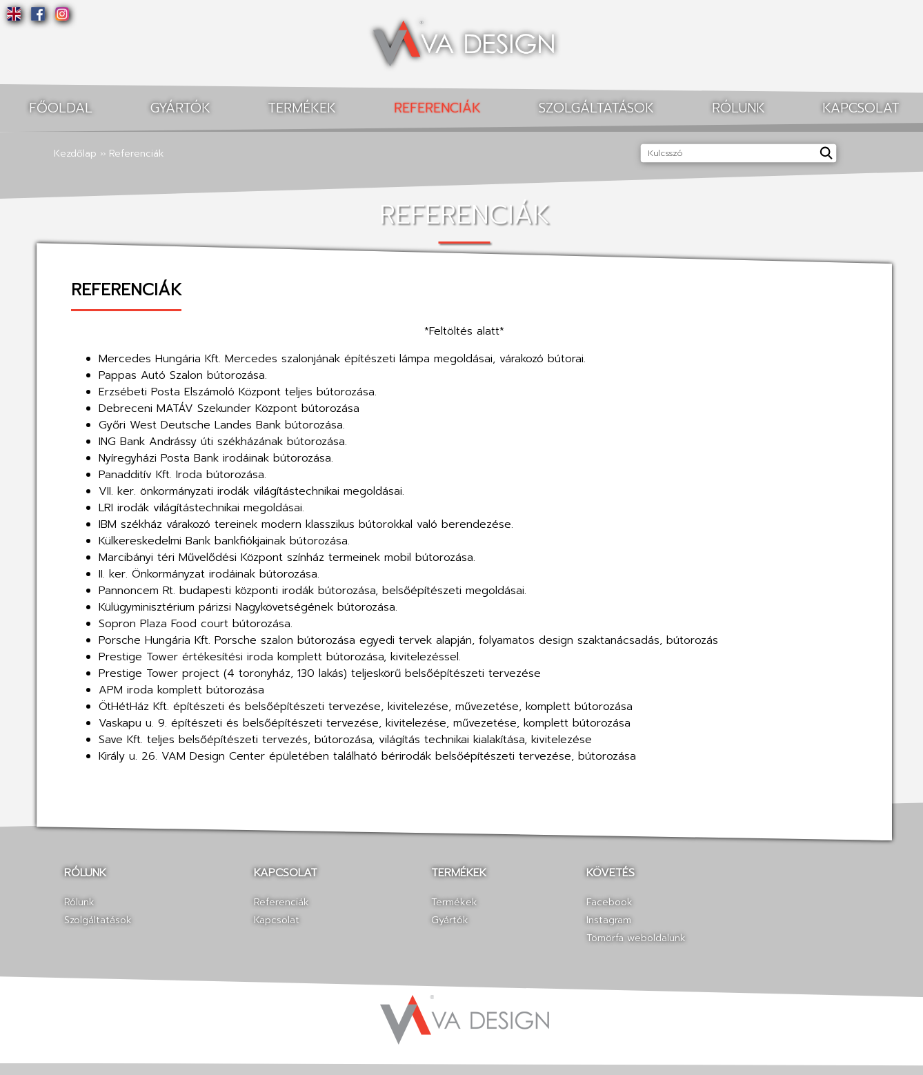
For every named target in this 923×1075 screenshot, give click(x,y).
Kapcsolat (276, 920)
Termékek (302, 108)
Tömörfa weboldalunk (636, 938)
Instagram (608, 920)
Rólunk (738, 108)
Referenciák (437, 108)
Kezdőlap (75, 153)
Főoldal (60, 108)
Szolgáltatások (596, 108)
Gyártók (180, 108)
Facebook (609, 902)
